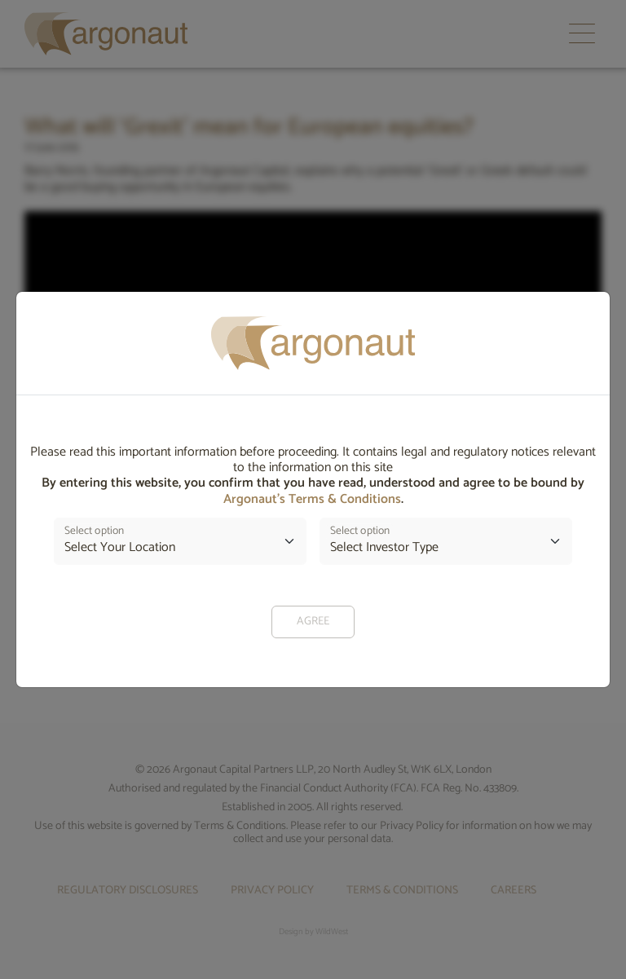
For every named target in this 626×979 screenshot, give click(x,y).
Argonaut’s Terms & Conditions (312, 499)
